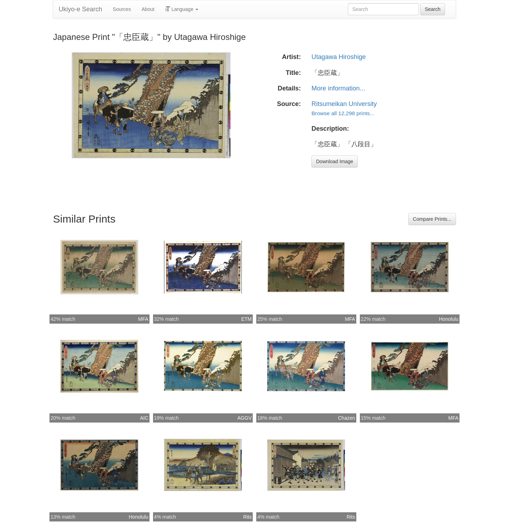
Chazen (346, 418)
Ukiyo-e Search (80, 9)
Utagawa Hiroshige (338, 56)
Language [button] (181, 9)
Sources (122, 9)
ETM (246, 319)
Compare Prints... (432, 219)
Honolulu (448, 319)
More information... (338, 88)
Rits (247, 517)
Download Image (334, 161)
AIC (144, 418)
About (147, 9)
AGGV (245, 418)
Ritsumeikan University (344, 103)
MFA (143, 319)
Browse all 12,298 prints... (342, 113)
